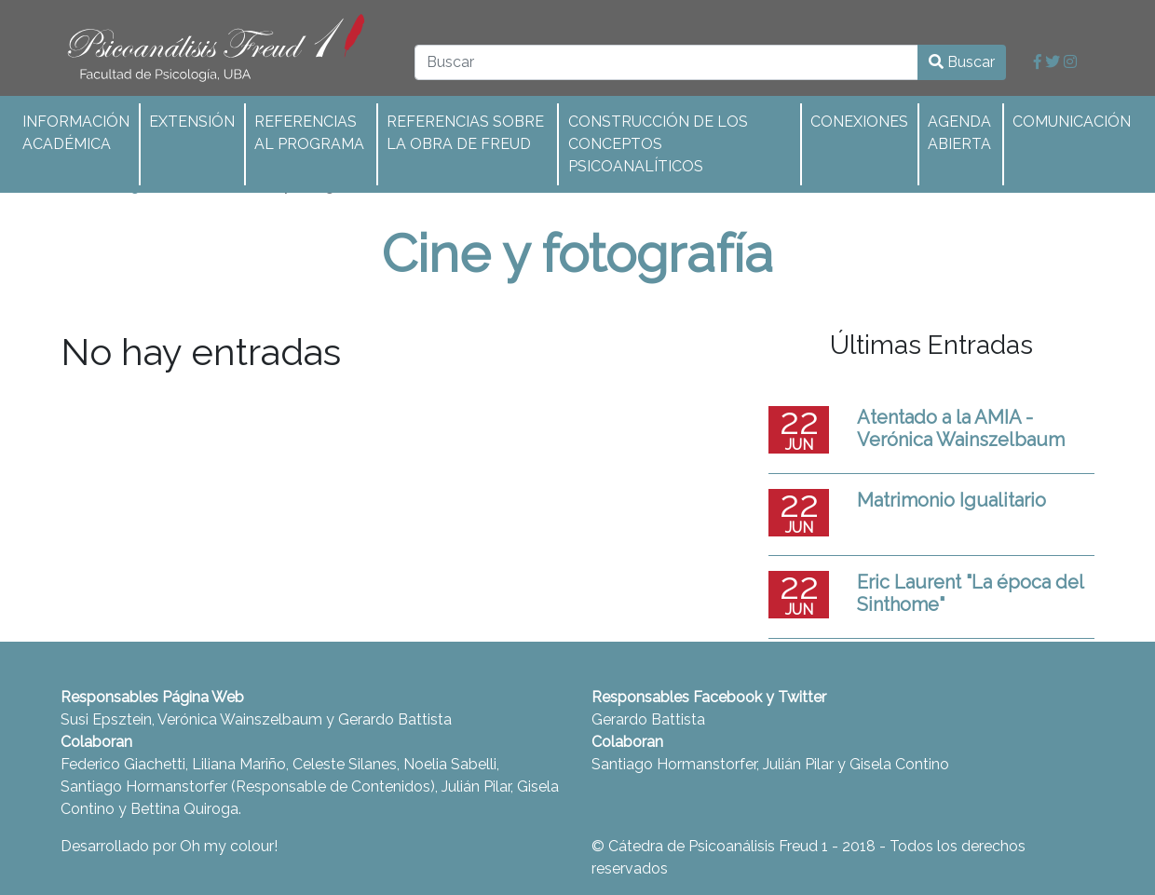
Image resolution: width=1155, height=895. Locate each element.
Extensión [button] (192, 121)
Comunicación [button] (1071, 121)
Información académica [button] (75, 133)
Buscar (962, 62)
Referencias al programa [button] (309, 133)
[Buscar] (666, 62)
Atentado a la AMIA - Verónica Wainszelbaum (961, 428)
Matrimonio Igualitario (951, 500)
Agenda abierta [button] (959, 133)
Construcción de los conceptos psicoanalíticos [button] (658, 144)
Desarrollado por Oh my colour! (169, 846)
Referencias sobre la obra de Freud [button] (465, 133)
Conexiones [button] (859, 121)
